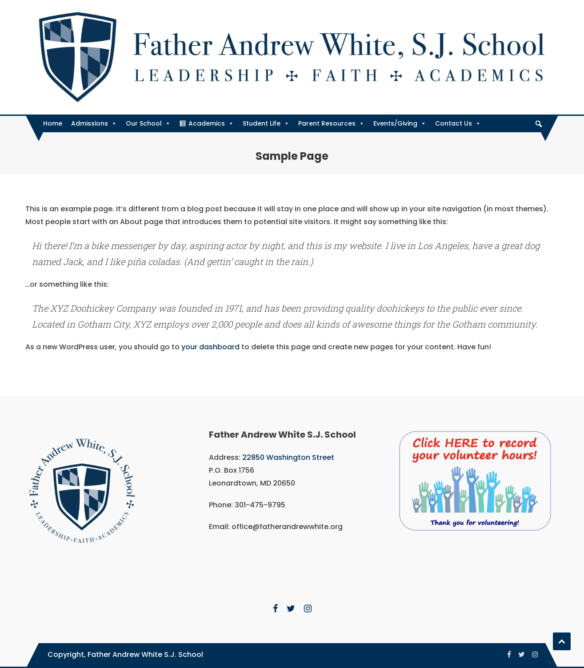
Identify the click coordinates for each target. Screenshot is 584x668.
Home (52, 123)
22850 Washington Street (288, 457)
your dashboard (210, 347)
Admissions (94, 123)
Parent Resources (331, 123)
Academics (211, 123)
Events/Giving (399, 123)
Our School (148, 123)
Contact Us (458, 123)
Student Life (266, 123)
